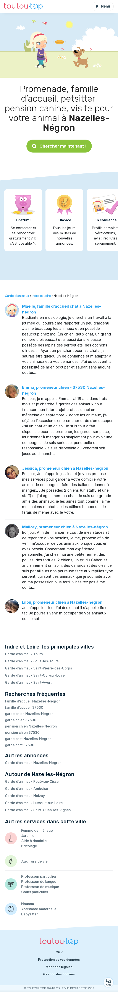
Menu (102, 6)
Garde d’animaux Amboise (26, 788)
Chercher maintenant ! (59, 146)
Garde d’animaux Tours (24, 654)
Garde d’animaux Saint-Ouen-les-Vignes (38, 810)
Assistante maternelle (39, 909)
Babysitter (29, 914)
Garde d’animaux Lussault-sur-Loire (34, 803)
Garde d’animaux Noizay (25, 796)
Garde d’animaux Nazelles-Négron (33, 763)
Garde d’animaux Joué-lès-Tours (31, 661)
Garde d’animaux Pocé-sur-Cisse (32, 781)
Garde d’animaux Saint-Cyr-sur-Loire (35, 675)
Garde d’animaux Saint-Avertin (29, 682)
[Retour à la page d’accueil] (23, 6)
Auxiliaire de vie (34, 861)
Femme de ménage (37, 830)
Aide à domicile (34, 841)
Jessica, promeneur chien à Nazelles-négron (65, 468)
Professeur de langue (38, 881)
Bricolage (29, 846)
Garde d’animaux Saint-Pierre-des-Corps (38, 668)
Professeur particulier (39, 876)
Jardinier (28, 835)
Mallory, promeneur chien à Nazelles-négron (65, 527)
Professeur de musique (40, 887)
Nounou (27, 904)
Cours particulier (34, 892)
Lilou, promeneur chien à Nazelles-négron (62, 602)
